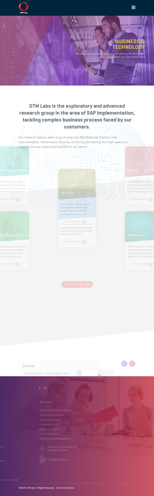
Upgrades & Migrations (39, 420)
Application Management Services (44, 410)
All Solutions (74, 285)
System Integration (38, 434)
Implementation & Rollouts (41, 415)
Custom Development (39, 429)
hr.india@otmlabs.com (47, 460)
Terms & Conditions (65, 488)
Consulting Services (38, 425)
